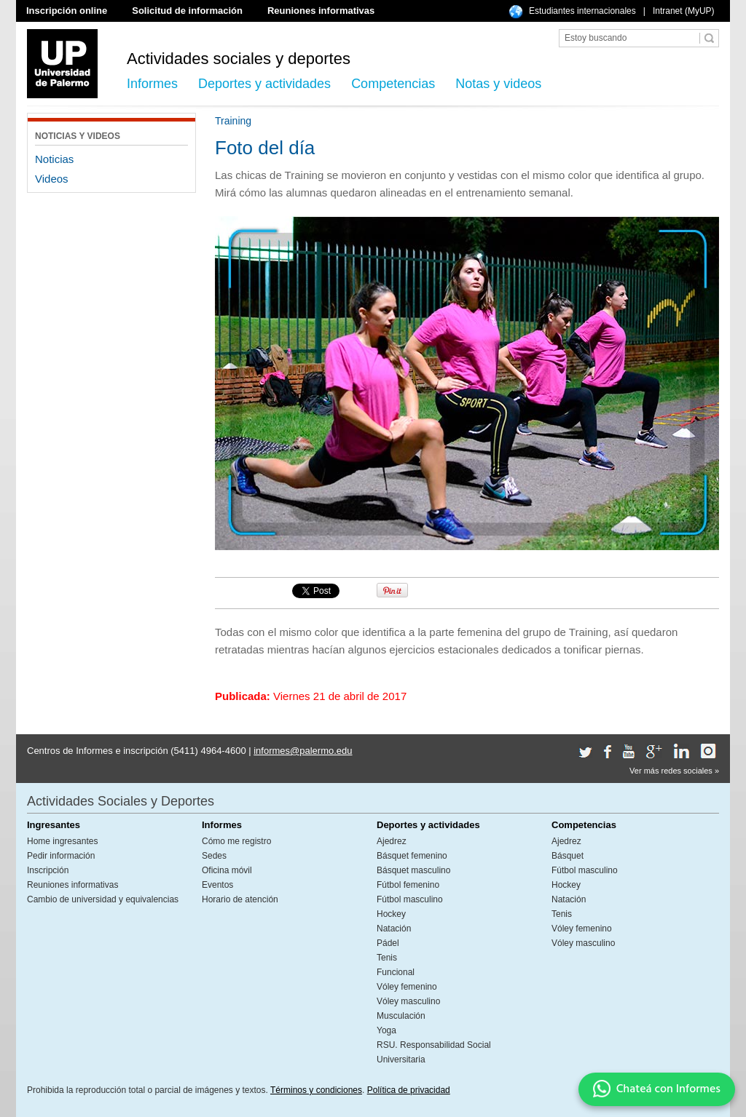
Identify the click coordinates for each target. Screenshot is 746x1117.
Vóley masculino (408, 1001)
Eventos (217, 885)
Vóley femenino (407, 987)
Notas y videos (498, 83)
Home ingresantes (62, 841)
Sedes (214, 856)
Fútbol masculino (410, 899)
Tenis (387, 958)
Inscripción (47, 870)
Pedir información (61, 856)
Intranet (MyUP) (684, 11)
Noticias (54, 159)
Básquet (567, 856)
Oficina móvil (227, 870)
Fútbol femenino (408, 885)
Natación (394, 928)
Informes (152, 83)
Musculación (401, 1016)
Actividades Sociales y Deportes (120, 801)
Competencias (393, 83)
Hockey (391, 914)
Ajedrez (392, 841)
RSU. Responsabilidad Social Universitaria (434, 1052)
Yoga (386, 1030)
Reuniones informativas (320, 10)
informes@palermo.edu (303, 750)
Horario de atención (240, 899)
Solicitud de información (187, 10)
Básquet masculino (413, 870)
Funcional (396, 972)
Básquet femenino (412, 856)
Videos (51, 178)
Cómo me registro (236, 841)
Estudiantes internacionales (582, 11)
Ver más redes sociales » (674, 770)
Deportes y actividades (264, 83)
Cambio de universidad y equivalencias (102, 899)
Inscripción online (66, 10)
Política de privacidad (408, 1090)
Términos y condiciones (316, 1090)
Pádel (388, 943)
